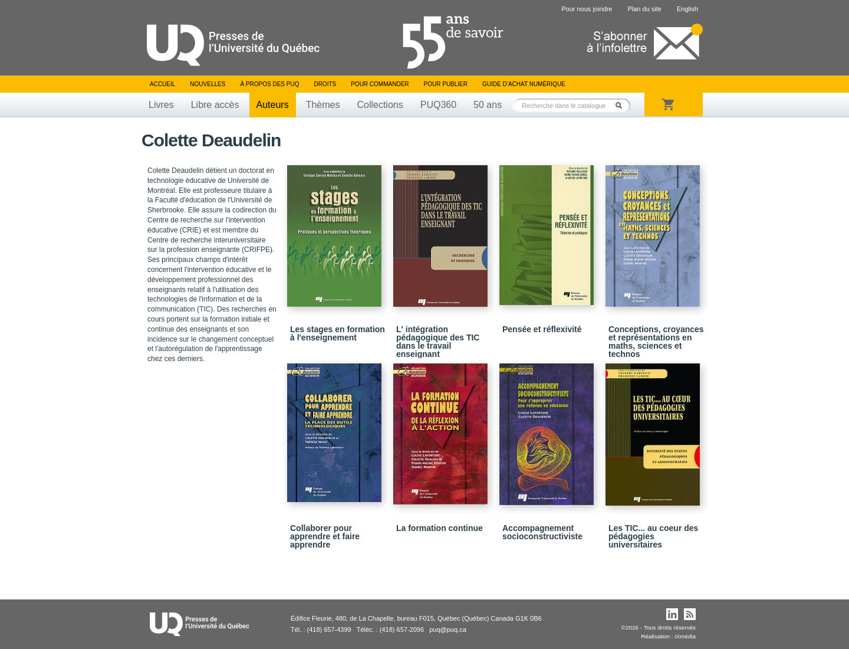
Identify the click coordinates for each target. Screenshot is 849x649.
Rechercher (622, 105)
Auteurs (272, 105)
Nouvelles (207, 84)
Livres (161, 105)
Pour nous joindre (586, 8)
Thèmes (323, 105)
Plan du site (644, 8)
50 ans (487, 105)
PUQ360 (438, 105)
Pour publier (446, 84)
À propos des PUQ (269, 84)
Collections (380, 105)
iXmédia (685, 636)
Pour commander (380, 84)
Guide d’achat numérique (523, 84)
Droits (325, 84)
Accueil (162, 84)
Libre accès (215, 105)
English (687, 8)
